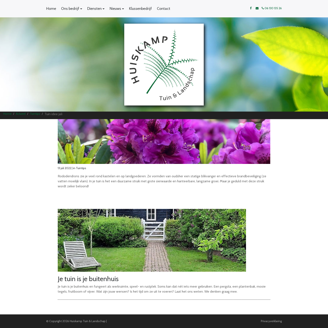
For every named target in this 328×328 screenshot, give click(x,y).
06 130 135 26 (272, 8)
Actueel (21, 114)
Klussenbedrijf (140, 8)
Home (51, 8)
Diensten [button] (94, 8)
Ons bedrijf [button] (70, 8)
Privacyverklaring (271, 321)
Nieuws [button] (115, 8)
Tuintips (35, 114)
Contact (163, 8)
